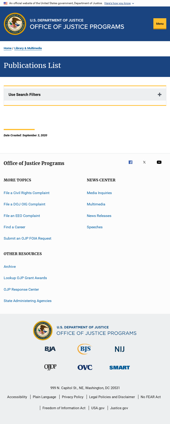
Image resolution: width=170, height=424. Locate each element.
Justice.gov (119, 408)
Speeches (95, 227)
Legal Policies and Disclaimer (112, 397)
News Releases (99, 216)
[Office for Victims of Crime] (85, 370)
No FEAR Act (151, 397)
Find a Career (14, 227)
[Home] (77, 24)
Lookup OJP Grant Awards (25, 278)
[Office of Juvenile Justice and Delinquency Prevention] (50, 371)
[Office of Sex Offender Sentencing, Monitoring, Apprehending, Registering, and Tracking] (119, 370)
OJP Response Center (21, 289)
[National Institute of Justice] (119, 352)
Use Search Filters (25, 94)
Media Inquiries (99, 193)
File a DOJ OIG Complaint (24, 204)
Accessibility (17, 397)
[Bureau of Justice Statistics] (84, 355)
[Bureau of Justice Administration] (50, 352)
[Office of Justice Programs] (15, 23)
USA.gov (97, 408)
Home (8, 48)
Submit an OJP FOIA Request (27, 238)
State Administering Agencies (28, 301)
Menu (160, 23)
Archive (10, 266)
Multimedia (96, 204)
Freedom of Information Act (63, 408)
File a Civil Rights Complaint (26, 193)
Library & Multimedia (28, 48)
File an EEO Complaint (22, 216)
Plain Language (44, 397)
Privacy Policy (72, 397)
